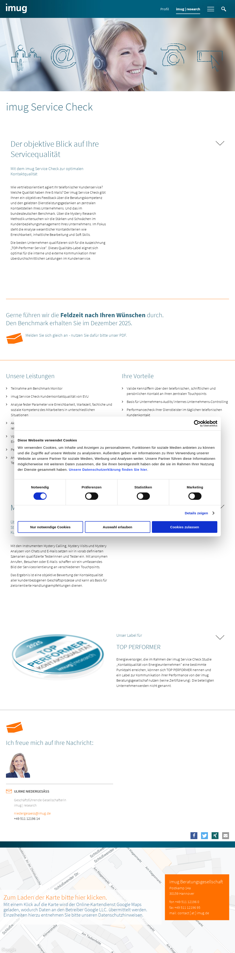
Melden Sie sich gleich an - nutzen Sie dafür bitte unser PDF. (76, 335)
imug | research (188, 9)
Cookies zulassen (184, 527)
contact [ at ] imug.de (193, 913)
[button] (193, 835)
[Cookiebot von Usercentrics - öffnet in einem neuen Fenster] (197, 423)
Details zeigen (196, 513)
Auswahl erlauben (117, 527)
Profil (164, 9)
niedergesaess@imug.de (32, 813)
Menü (210, 9)
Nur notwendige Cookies (50, 527)
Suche (223, 9)
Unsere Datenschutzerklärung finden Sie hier (108, 469)
